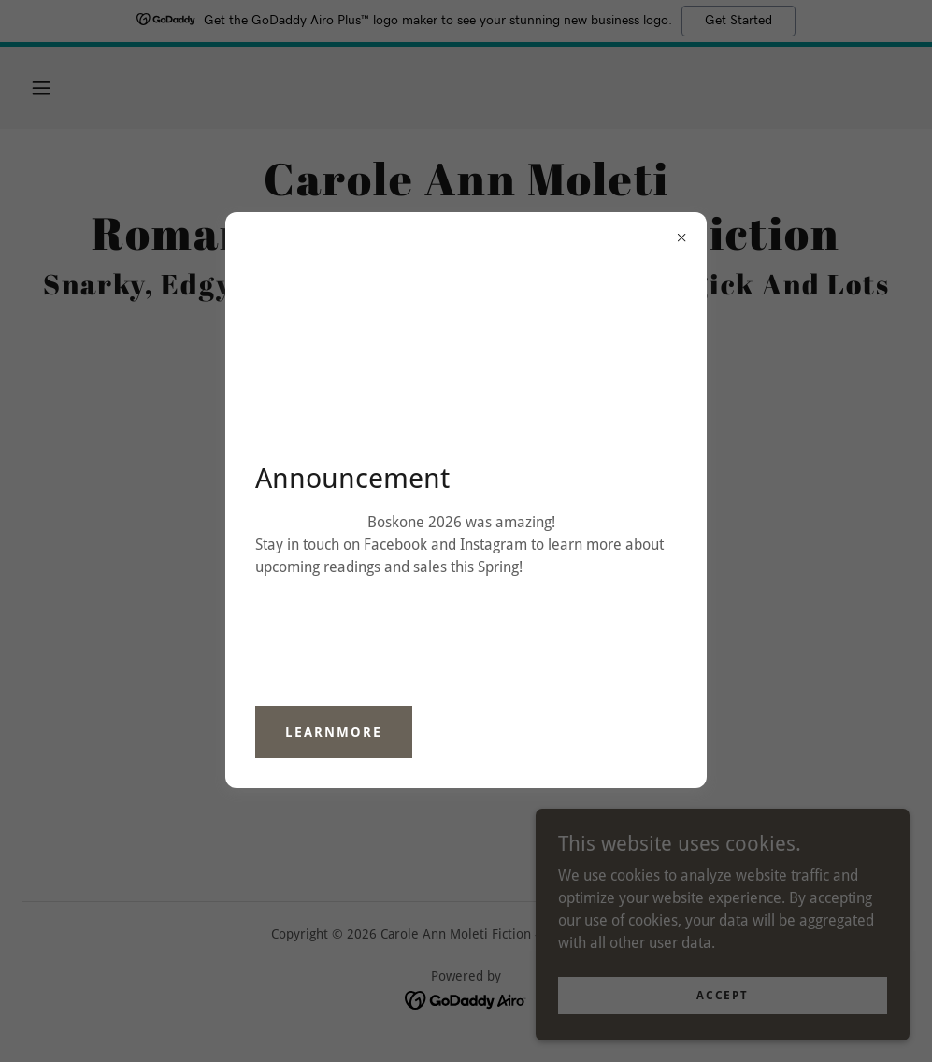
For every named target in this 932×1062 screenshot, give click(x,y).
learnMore (333, 732)
